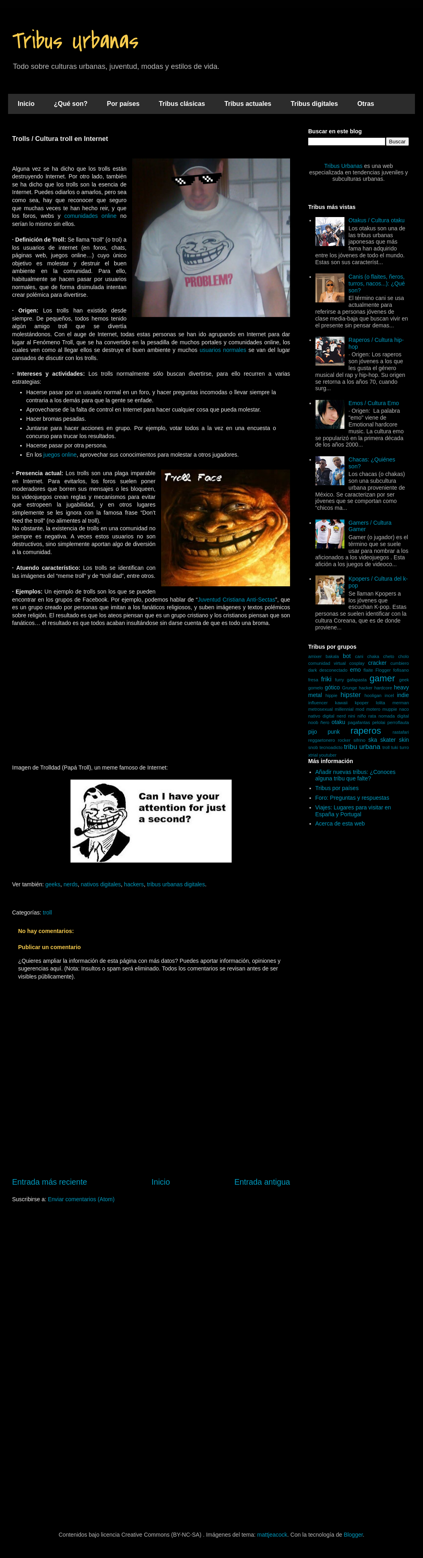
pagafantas (359, 722)
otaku (338, 722)
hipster (350, 695)
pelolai (378, 722)
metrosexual (320, 709)
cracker (377, 663)
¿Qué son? (71, 103)
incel (389, 695)
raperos (365, 731)
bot (346, 656)
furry (339, 679)
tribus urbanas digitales (176, 884)
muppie (389, 709)
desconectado (333, 670)
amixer (315, 656)
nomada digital (393, 716)
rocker (344, 740)
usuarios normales (222, 350)
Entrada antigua (262, 1181)
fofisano (401, 670)
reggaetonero (321, 740)
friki (326, 679)
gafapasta (357, 679)
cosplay (357, 663)
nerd (341, 716)
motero (373, 709)
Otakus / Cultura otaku (376, 220)
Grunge (349, 687)
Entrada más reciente (49, 1181)
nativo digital (321, 716)
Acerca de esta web (340, 823)
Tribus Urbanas (75, 41)
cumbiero (399, 663)
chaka (373, 656)
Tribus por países (337, 788)
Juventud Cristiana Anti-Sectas (237, 599)
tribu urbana (362, 747)
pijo (312, 731)
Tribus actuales (248, 103)
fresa (313, 679)
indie (403, 695)
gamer (382, 678)
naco (404, 709)
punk (334, 731)
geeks (53, 884)
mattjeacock (272, 1534)
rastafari (401, 732)
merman (400, 702)
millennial (344, 709)
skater (388, 740)
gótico (332, 687)
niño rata (366, 716)
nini (351, 716)
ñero (324, 722)
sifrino (359, 740)
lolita (380, 702)
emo (355, 669)
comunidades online (90, 216)
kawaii (341, 702)
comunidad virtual (327, 663)
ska (372, 740)
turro (404, 747)
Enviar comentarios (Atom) (81, 1199)
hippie (332, 695)
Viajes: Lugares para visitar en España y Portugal (353, 810)
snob (313, 747)
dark (312, 670)
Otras (365, 103)
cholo (403, 656)
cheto (388, 656)
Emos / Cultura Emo (373, 403)
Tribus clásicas (182, 103)
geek (404, 679)
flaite (368, 670)
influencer (318, 702)
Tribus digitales (314, 103)
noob (313, 722)
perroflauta (398, 722)
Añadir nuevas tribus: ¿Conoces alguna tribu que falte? (355, 775)
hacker (366, 687)
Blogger (353, 1534)
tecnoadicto (330, 747)
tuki (394, 747)
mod (360, 709)
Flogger (383, 670)
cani (359, 656)
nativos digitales (101, 884)
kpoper (362, 702)
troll (47, 912)
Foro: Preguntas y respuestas (352, 798)
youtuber (328, 755)
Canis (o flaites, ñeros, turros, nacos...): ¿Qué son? (376, 283)
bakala (332, 656)
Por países (123, 103)
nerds (71, 884)
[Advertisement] (151, 699)
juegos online (60, 454)
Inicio (26, 103)
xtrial (313, 755)
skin (404, 740)
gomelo (315, 687)
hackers (134, 884)
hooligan (373, 695)
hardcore (383, 687)
